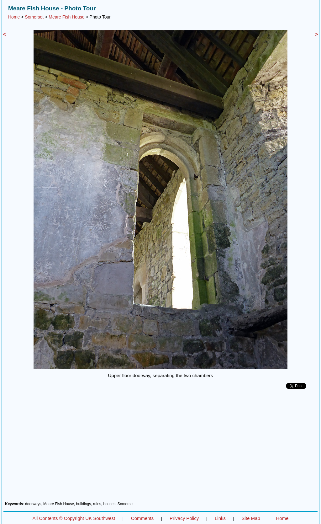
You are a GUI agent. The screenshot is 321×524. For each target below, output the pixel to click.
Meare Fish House (66, 16)
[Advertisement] (160, 448)
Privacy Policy (184, 518)
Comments (142, 518)
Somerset (34, 16)
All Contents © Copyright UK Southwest (74, 518)
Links (220, 518)
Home (14, 16)
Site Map (251, 518)
